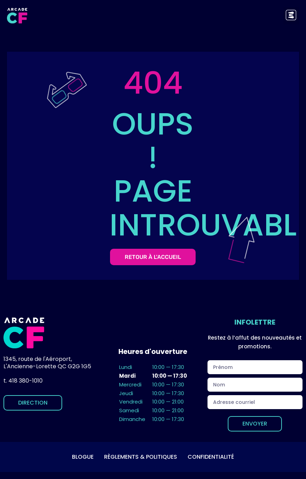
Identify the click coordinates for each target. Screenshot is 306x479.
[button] (291, 15)
